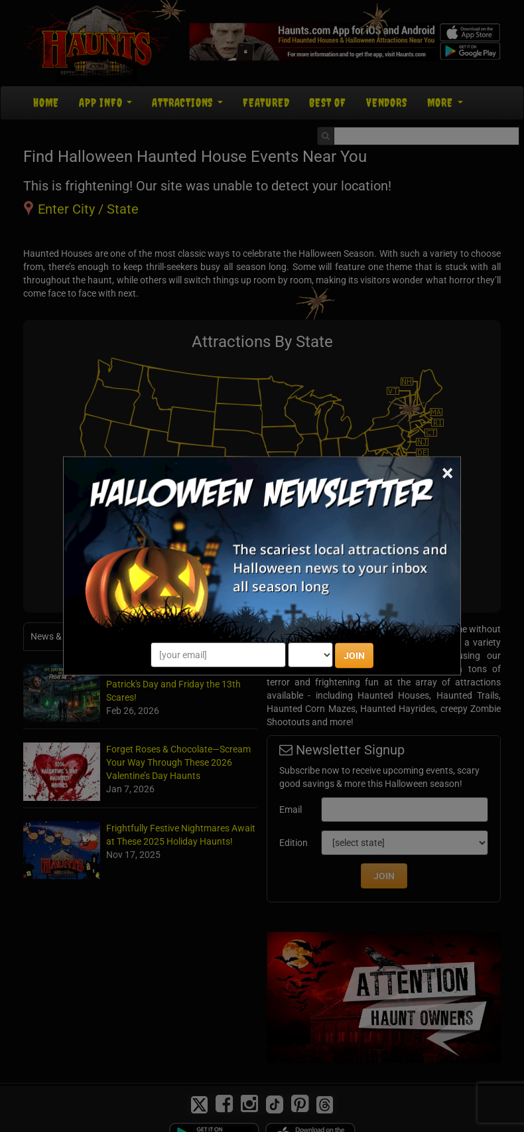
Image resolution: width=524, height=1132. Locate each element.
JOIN (354, 655)
